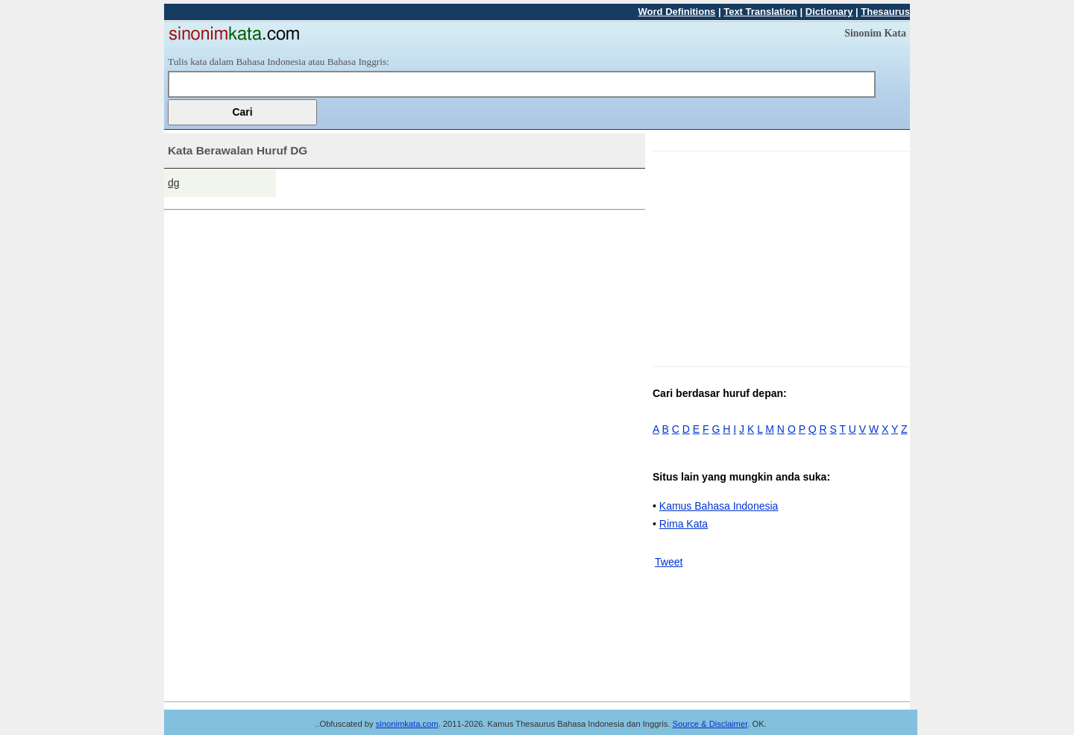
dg (174, 183)
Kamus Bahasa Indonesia (719, 506)
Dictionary (829, 11)
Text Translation (760, 11)
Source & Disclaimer (710, 723)
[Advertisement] (778, 255)
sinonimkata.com (407, 723)
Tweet (668, 562)
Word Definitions (677, 11)
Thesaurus (885, 11)
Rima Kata (683, 524)
